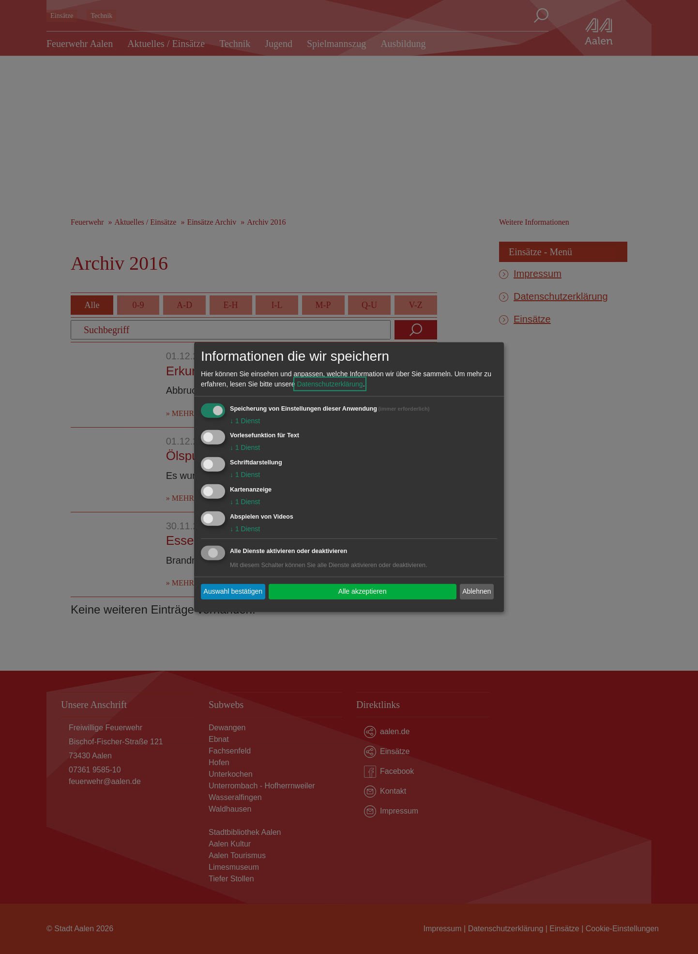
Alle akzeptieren (362, 591)
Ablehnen (476, 591)
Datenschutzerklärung (330, 383)
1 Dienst (245, 420)
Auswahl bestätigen (233, 591)
